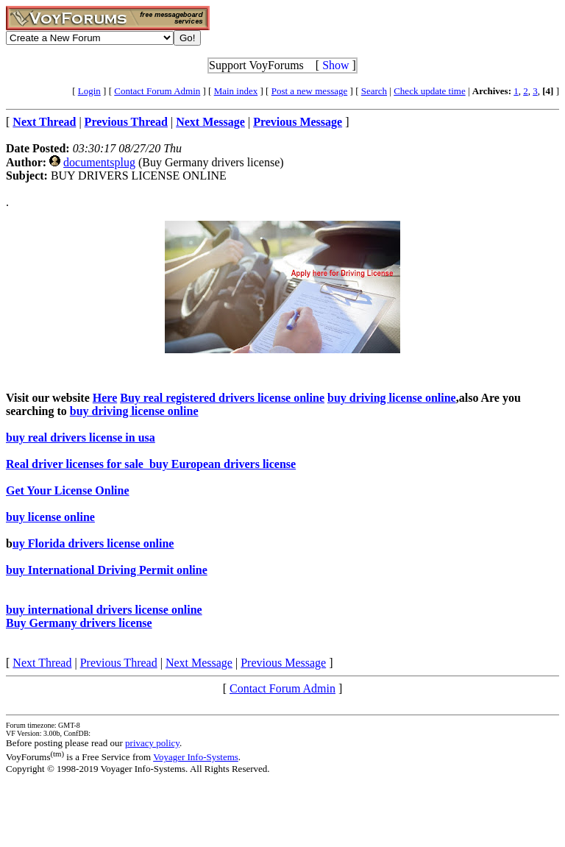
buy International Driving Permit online (106, 570)
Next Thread (42, 662)
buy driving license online (391, 397)
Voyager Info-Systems (195, 756)
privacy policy (152, 742)
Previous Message (283, 662)
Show (335, 65)
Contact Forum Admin (157, 90)
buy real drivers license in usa (80, 437)
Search (374, 90)
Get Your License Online (67, 490)
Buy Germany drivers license (79, 623)
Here (105, 397)
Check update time (429, 90)
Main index (236, 90)
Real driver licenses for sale (76, 464)
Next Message (199, 662)
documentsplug (99, 162)
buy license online (50, 517)
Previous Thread (118, 662)
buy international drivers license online (104, 609)
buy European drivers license (221, 464)
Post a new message (309, 90)
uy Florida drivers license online (93, 543)
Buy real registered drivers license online (222, 397)
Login (89, 90)
